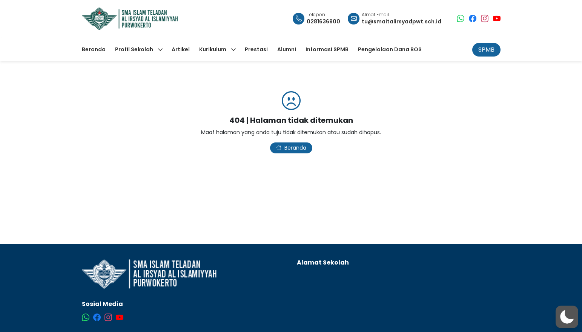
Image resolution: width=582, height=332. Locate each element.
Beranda (291, 147)
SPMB (486, 49)
